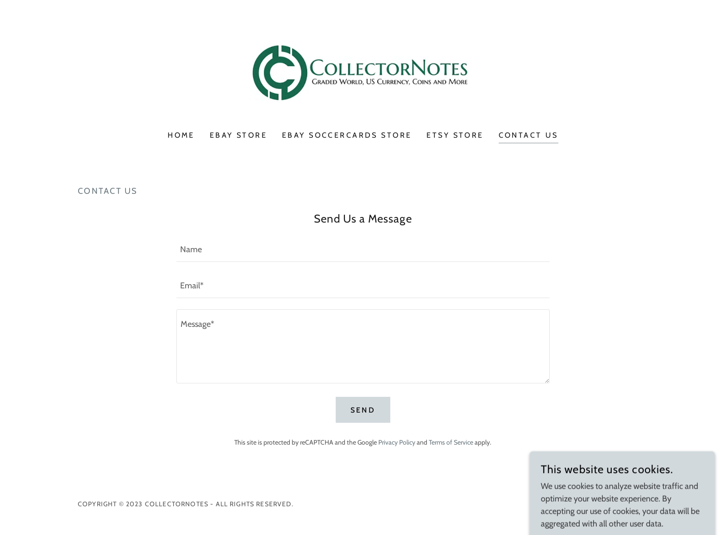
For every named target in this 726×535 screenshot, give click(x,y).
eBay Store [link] (238, 135)
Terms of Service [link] (451, 442)
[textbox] (362, 249)
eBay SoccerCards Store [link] (347, 135)
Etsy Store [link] (454, 135)
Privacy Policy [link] (396, 442)
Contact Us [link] (528, 135)
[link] (363, 71)
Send (363, 410)
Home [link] (181, 135)
